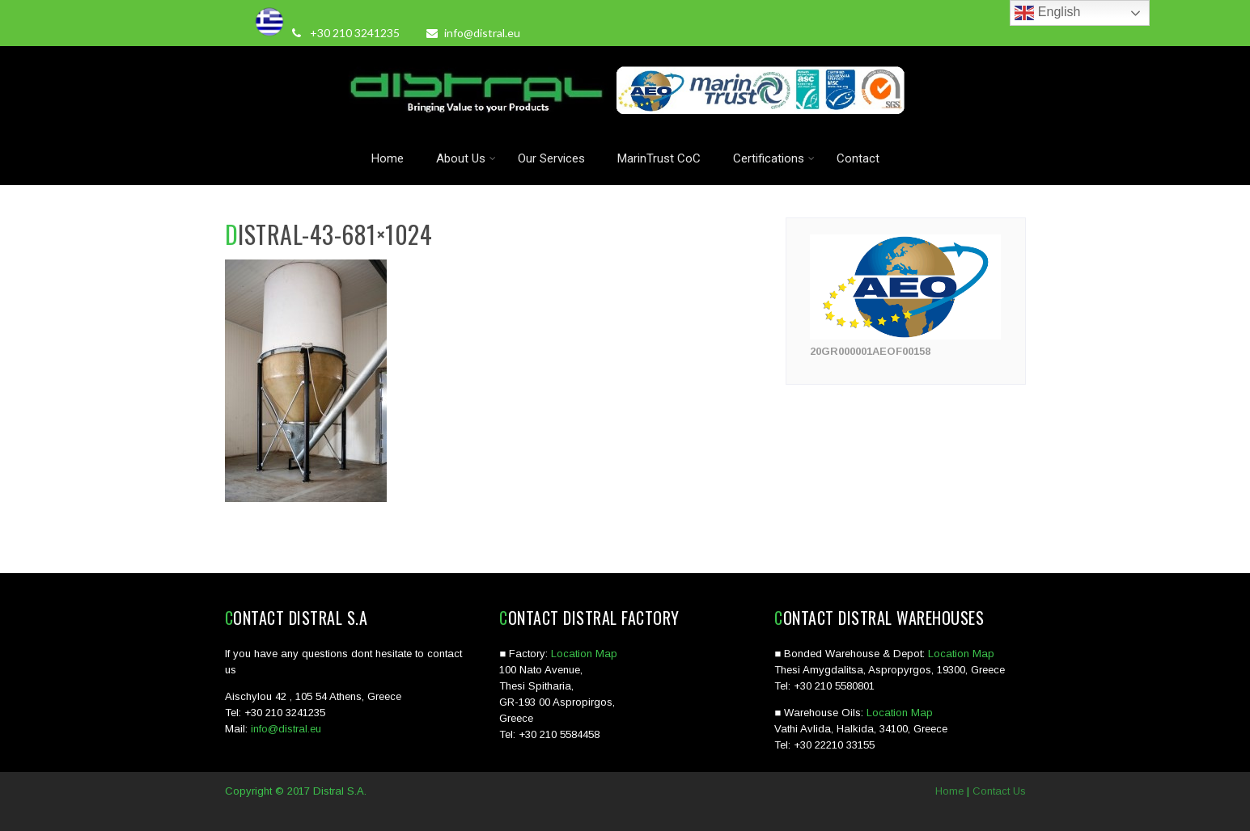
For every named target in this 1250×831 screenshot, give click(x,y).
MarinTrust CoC (659, 158)
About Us (466, 158)
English (1047, 13)
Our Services (551, 158)
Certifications (774, 158)
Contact (858, 158)
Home (387, 158)
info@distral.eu (473, 33)
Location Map (584, 654)
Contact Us (999, 791)
